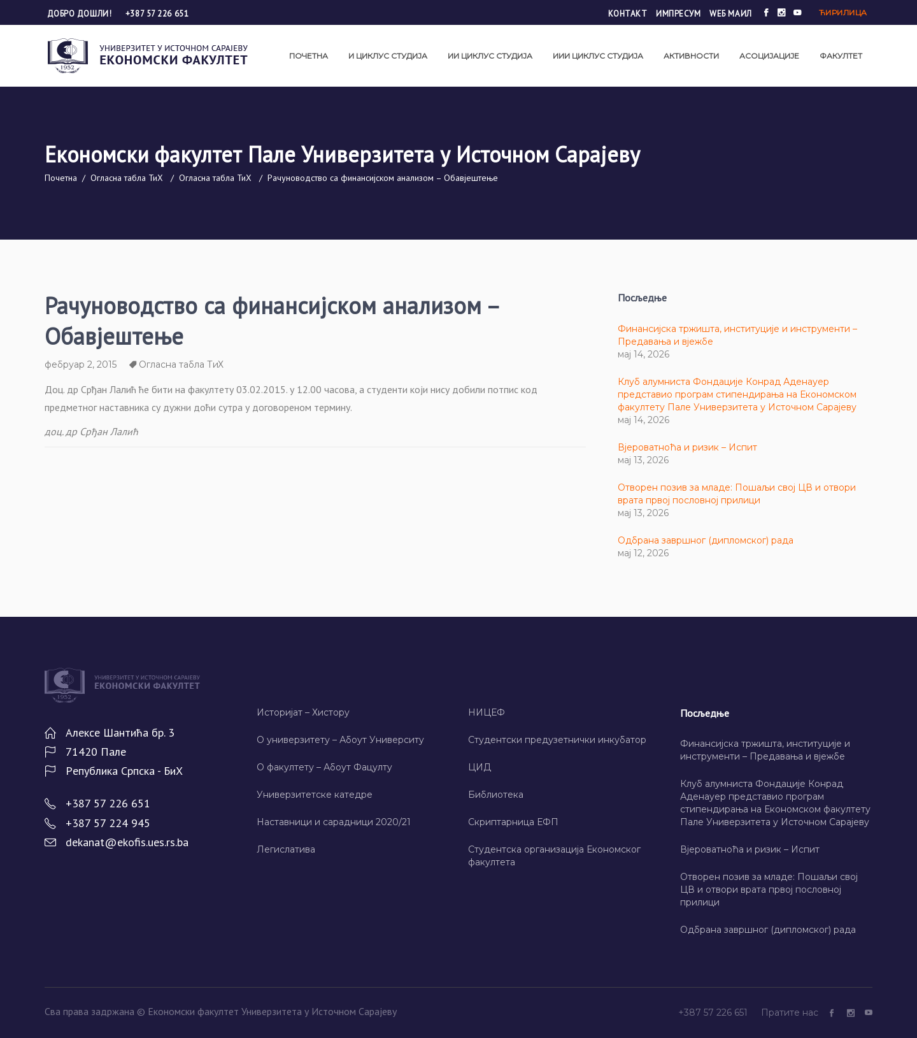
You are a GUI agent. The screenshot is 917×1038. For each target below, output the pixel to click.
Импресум (678, 13)
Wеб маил (730, 13)
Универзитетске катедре (315, 794)
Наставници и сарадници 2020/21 (334, 822)
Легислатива (286, 849)
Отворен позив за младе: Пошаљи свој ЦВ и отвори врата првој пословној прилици (769, 889)
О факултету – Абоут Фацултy (324, 767)
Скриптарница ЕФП (513, 822)
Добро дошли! (80, 13)
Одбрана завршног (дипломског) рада (705, 540)
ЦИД (479, 767)
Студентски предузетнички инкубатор (557, 740)
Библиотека (495, 794)
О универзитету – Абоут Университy (340, 740)
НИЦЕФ (486, 712)
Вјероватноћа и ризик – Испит (687, 447)
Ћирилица (843, 12)
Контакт (628, 13)
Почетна (61, 178)
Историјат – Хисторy (303, 712)
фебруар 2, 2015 (81, 364)
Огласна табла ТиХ (126, 178)
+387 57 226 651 (156, 13)
